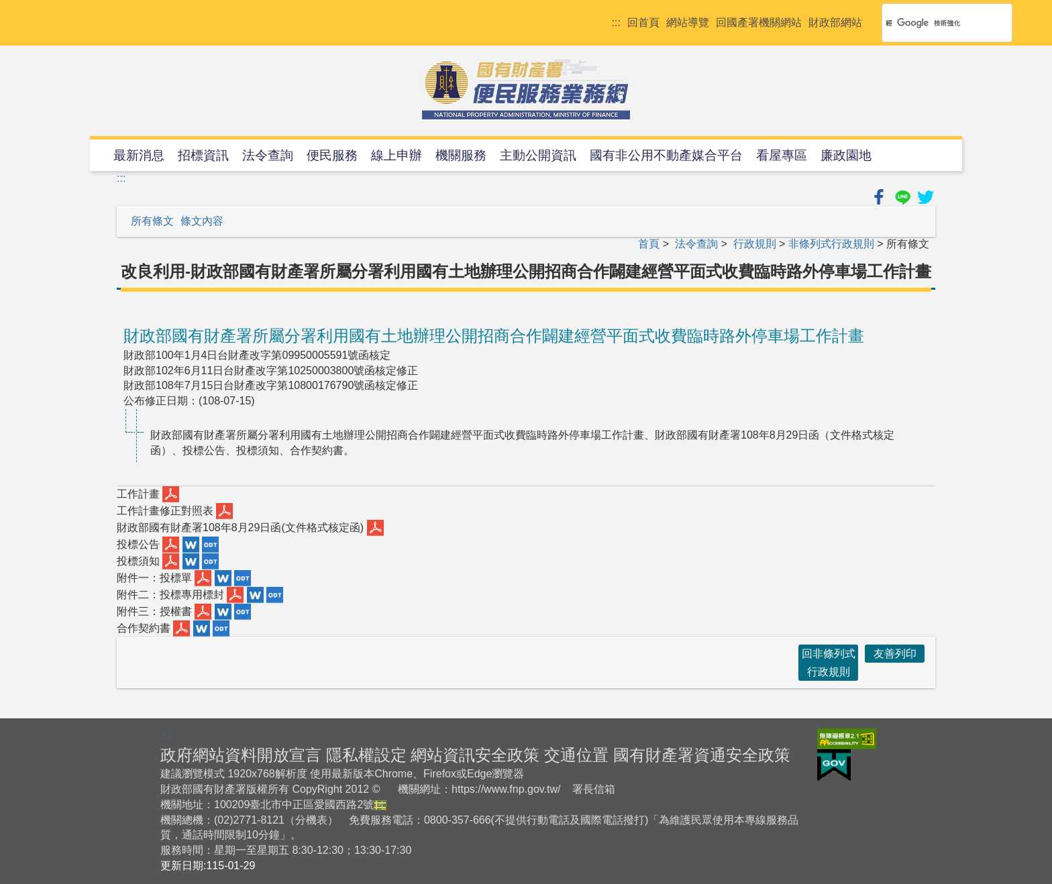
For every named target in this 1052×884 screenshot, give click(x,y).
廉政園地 (846, 155)
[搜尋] (930, 23)
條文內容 (201, 221)
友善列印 (895, 653)
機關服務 (460, 155)
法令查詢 (267, 155)
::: (616, 22)
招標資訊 (203, 155)
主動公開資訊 (538, 155)
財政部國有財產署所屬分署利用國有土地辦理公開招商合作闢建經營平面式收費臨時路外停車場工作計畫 (493, 336)
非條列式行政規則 (831, 244)
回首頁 (643, 22)
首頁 (649, 244)
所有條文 (152, 221)
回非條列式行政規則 (828, 662)
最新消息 (138, 155)
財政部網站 (835, 22)
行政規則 (754, 244)
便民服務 (332, 155)
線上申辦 (396, 155)
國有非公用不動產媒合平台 (666, 155)
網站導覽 (687, 22)
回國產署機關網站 (759, 22)
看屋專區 (781, 155)
